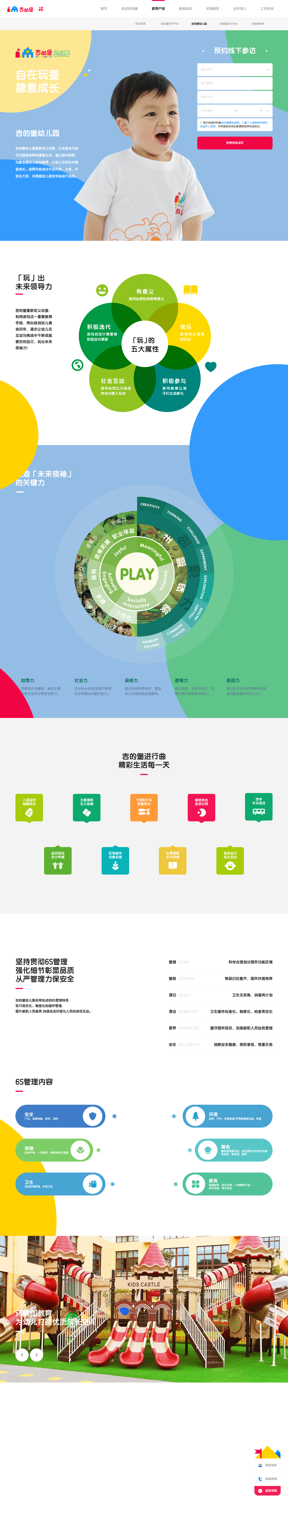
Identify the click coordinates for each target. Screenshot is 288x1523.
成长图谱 (140, 23)
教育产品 (158, 9)
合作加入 (239, 9)
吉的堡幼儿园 (199, 23)
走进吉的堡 (129, 9)
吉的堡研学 (257, 23)
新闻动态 (185, 9)
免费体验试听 (235, 143)
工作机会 (267, 9)
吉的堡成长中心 (228, 23)
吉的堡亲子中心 (170, 23)
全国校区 (212, 9)
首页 (104, 9)
